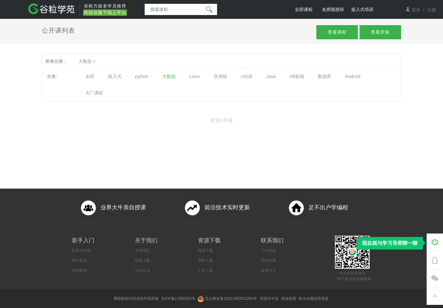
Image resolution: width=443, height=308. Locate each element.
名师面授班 (333, 9)
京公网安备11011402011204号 (232, 298)
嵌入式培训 (362, 9)
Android (352, 76)
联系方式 (268, 270)
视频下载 (142, 260)
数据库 (324, 76)
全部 (89, 76)
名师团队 (142, 250)
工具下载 (205, 270)
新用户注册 (81, 250)
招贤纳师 (268, 260)
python (141, 76)
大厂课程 (94, 92)
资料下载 (205, 260)
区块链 (220, 76)
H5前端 (297, 76)
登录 (415, 9)
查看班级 (380, 32)
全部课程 (304, 9)
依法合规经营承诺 (314, 298)
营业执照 (289, 298)
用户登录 (79, 260)
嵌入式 (114, 76)
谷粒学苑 (143, 298)
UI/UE (247, 76)
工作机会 (268, 250)
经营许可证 (270, 298)
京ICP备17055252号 (179, 298)
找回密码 (79, 270)
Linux (194, 76)
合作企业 (142, 270)
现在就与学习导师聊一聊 (389, 243)
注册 (431, 9)
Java (271, 76)
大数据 (87, 61)
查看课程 (337, 32)
